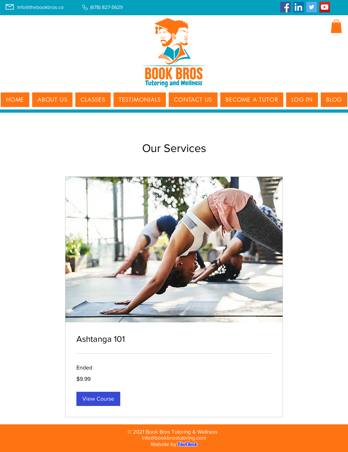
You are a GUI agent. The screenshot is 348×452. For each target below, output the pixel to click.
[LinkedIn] (298, 7)
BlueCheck (187, 444)
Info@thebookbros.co (40, 7)
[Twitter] (311, 7)
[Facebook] (285, 7)
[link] (174, 339)
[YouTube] (324, 7)
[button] (336, 26)
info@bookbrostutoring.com (174, 438)
